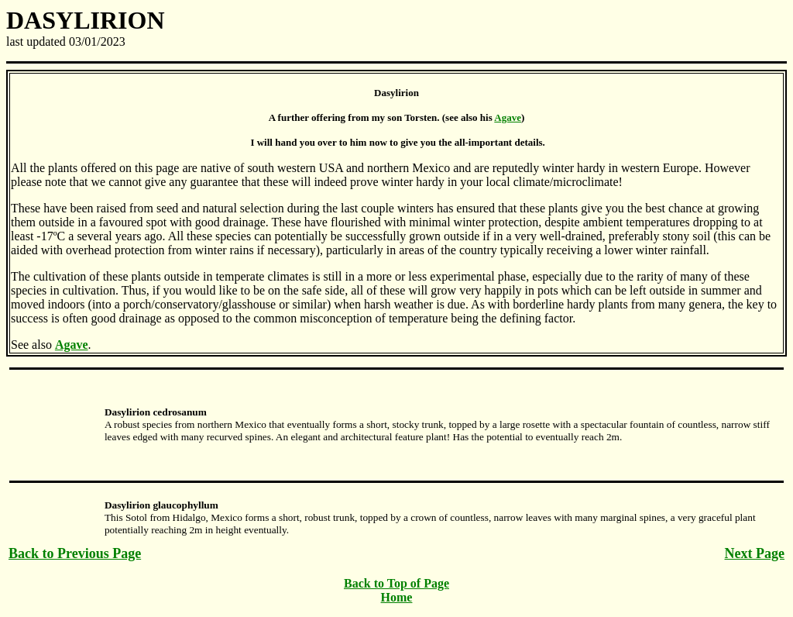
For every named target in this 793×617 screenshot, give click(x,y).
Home (397, 597)
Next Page (754, 553)
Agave (507, 117)
